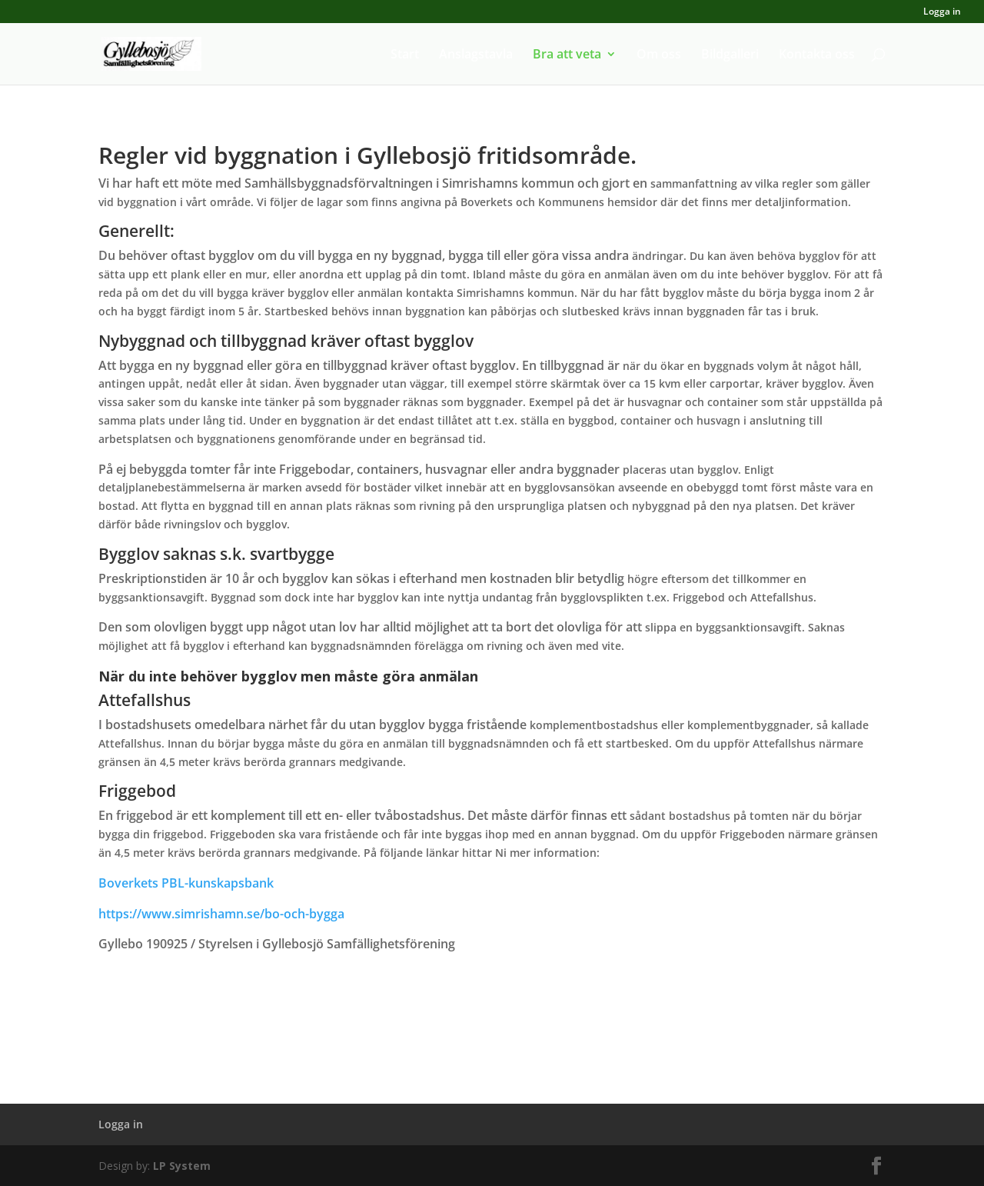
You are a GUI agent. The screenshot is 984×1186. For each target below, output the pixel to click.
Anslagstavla (476, 55)
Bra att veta (567, 55)
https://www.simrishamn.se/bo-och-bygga (221, 913)
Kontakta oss (817, 55)
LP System (182, 1165)
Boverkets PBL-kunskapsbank (186, 883)
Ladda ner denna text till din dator (492, 1024)
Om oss (659, 55)
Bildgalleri (730, 55)
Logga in (942, 12)
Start (405, 55)
